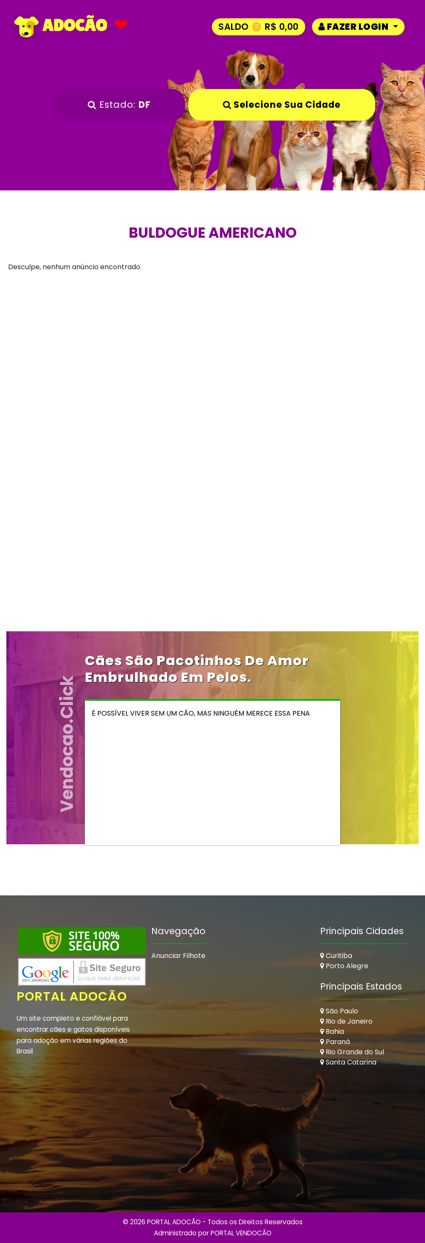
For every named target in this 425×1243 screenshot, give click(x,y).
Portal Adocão (72, 996)
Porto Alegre (344, 966)
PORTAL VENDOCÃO (241, 1233)
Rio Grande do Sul (352, 1052)
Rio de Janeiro (346, 1021)
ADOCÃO (60, 27)
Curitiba (336, 956)
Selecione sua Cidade (282, 104)
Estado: (119, 104)
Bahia (332, 1031)
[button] (358, 26)
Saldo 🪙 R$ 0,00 (258, 26)
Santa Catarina (348, 1062)
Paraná (335, 1042)
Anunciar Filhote (178, 956)
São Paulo (339, 1011)
